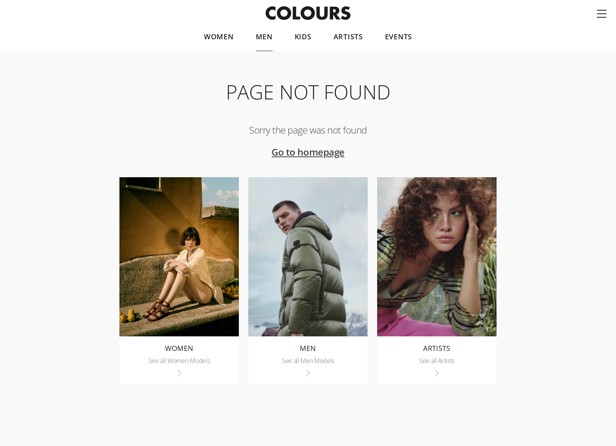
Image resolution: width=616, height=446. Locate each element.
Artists (348, 37)
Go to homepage (307, 151)
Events (398, 37)
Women (219, 37)
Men (264, 37)
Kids (303, 37)
